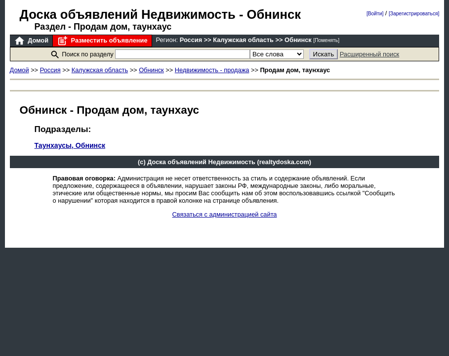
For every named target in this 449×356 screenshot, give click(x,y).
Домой (31, 40)
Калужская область (100, 70)
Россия (50, 70)
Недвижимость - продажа (212, 70)
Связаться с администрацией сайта (224, 214)
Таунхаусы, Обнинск (70, 145)
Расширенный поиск (370, 54)
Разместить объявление (102, 40)
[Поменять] (326, 40)
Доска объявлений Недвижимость (128, 14)
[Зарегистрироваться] (414, 13)
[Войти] (375, 13)
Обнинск (151, 70)
